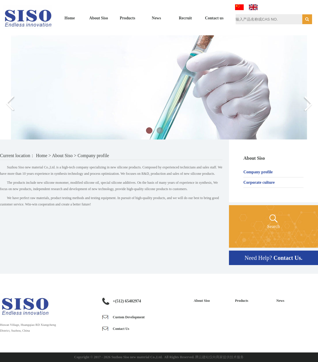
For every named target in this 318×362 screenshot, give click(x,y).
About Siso (98, 18)
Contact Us (121, 329)
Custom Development (129, 317)
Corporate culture (259, 182)
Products (127, 18)
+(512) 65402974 (127, 301)
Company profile (258, 172)
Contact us (214, 18)
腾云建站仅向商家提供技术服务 (219, 357)
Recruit (185, 18)
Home (69, 18)
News (156, 18)
